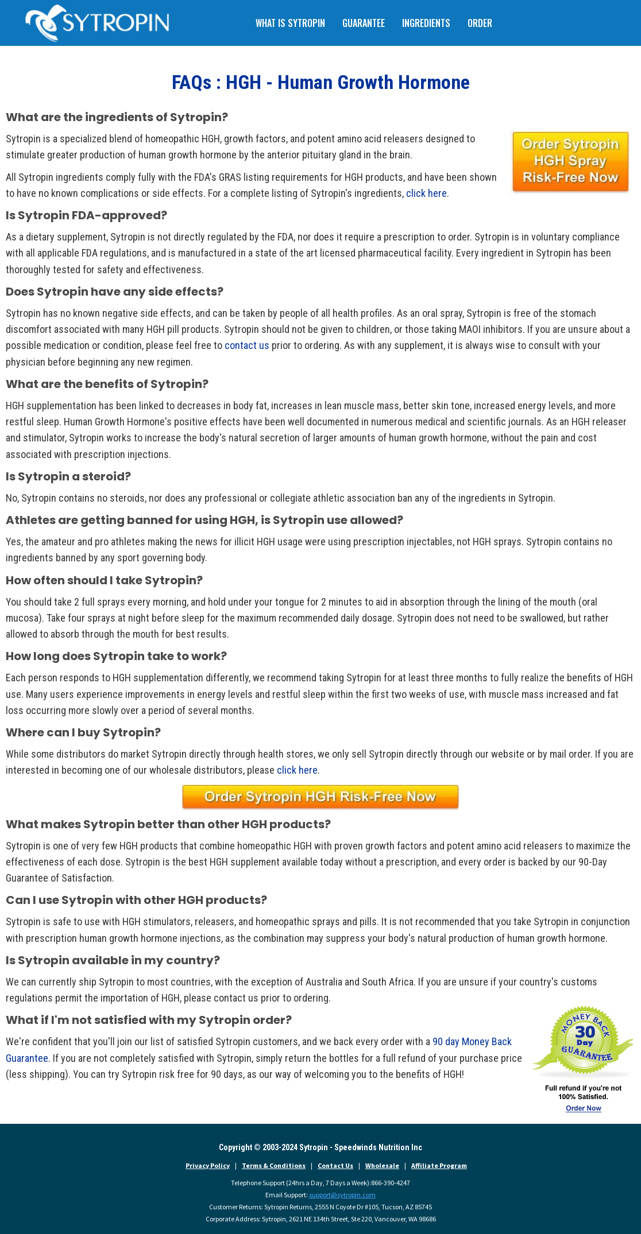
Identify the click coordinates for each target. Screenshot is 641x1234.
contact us (247, 345)
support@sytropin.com (342, 1194)
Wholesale (382, 1165)
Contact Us (335, 1165)
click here (426, 193)
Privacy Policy (208, 1165)
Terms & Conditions (274, 1165)
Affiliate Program (439, 1165)
